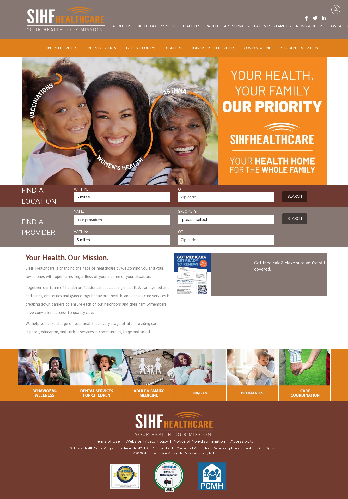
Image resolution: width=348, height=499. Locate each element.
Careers (174, 48)
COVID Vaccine (257, 48)
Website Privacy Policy (146, 441)
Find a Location (101, 48)
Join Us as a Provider (213, 48)
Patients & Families (272, 26)
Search (295, 196)
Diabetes (191, 26)
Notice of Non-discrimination (199, 441)
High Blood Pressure (157, 26)
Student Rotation (299, 48)
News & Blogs (309, 26)
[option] (174, 121)
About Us (121, 26)
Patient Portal (141, 48)
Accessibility (242, 441)
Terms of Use (107, 441)
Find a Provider (61, 48)
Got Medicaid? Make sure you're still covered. (290, 266)
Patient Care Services (227, 26)
